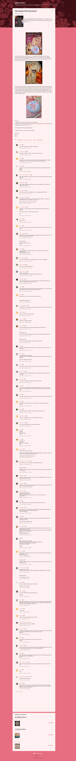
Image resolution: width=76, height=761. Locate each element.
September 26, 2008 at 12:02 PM (25, 291)
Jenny (20, 158)
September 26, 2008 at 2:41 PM (25, 361)
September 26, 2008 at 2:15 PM (25, 335)
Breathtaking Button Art (21, 717)
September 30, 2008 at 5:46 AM (25, 547)
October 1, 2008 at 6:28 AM (24, 572)
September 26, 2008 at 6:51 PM (25, 398)
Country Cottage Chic (23, 662)
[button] (52, 11)
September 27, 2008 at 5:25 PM (25, 457)
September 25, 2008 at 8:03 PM (25, 222)
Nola (20, 345)
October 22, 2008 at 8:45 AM (24, 688)
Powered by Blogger (38, 753)
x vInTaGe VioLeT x (23, 271)
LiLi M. (20, 353)
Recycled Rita (21, 526)
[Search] (63, 3)
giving (34, 140)
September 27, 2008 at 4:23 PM (25, 445)
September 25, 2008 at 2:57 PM (25, 179)
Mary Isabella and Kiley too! (24, 461)
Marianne (21, 551)
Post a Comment (19, 691)
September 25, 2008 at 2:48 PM (25, 171)
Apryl (20, 500)
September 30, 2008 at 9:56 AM (25, 564)
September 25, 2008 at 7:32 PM (25, 215)
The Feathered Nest (23, 197)
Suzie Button (21, 279)
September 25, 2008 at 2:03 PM (25, 162)
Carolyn (20, 248)
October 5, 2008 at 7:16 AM (24, 666)
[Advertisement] (60, 25)
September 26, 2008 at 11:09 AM (25, 261)
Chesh (20, 294)
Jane (20, 429)
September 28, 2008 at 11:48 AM (25, 480)
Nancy (20, 653)
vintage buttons (40, 140)
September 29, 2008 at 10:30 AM (25, 523)
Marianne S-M (22, 371)
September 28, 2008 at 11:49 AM (25, 487)
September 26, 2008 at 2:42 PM (25, 368)
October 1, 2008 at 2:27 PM (24, 578)
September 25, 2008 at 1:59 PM (25, 154)
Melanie (20, 166)
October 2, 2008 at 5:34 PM (24, 612)
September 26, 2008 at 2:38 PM (25, 350)
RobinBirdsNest (22, 182)
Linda (20, 385)
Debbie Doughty (22, 257)
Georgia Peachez (22, 151)
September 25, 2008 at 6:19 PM (25, 203)
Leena (20, 669)
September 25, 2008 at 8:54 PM (25, 245)
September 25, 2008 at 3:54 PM (25, 187)
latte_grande (21, 318)
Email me (29, 125)
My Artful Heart (22, 415)
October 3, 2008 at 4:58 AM (24, 634)
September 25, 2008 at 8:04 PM (25, 230)
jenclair (20, 286)
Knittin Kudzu (21, 645)
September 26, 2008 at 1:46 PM (25, 329)
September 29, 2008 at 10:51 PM (25, 534)
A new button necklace (20, 729)
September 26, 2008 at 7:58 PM (25, 405)
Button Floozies (20, 3)
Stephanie (21, 591)
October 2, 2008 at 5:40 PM (24, 618)
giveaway (30, 140)
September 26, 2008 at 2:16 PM (25, 342)
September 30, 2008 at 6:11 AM (25, 556)
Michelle (20, 218)
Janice (20, 225)
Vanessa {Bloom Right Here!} (24, 174)
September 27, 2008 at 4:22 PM (25, 435)
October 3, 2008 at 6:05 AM (24, 642)
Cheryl (20, 144)
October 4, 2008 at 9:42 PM (24, 658)
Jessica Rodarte (22, 233)
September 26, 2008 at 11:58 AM (25, 283)
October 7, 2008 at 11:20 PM (24, 673)
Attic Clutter (21, 491)
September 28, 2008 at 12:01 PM (25, 497)
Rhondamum (21, 475)
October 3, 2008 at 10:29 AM (24, 649)
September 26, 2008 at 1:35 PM (25, 308)
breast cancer (20, 140)
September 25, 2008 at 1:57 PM (25, 148)
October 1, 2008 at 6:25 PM (24, 587)
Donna (20, 599)
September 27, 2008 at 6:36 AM (25, 412)
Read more (50, 722)
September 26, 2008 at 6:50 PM (25, 391)
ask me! (28, 21)
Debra (20, 637)
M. (19, 538)
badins (40, 755)
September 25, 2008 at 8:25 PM (25, 237)
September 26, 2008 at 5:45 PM (25, 375)
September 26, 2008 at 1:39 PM (25, 315)
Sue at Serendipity (22, 207)
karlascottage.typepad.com (24, 676)
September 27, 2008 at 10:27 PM (25, 464)
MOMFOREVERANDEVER (24, 622)
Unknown (21, 312)
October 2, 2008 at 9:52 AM (24, 605)
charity (25, 140)
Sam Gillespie (21, 507)
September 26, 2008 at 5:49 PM (25, 382)
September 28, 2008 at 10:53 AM (25, 472)
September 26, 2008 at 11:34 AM (25, 275)
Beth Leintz (21, 379)
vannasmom (21, 628)
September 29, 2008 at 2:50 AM (25, 504)
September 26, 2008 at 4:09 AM (25, 254)
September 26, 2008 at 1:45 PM (25, 322)
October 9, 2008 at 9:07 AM (24, 680)
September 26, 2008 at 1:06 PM (25, 302)
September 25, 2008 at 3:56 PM (25, 193)
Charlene (21, 683)
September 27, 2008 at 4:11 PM (25, 426)
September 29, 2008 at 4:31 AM (25, 513)
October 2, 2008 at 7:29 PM (24, 625)
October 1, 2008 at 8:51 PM (24, 596)
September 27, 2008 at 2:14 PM (25, 419)
